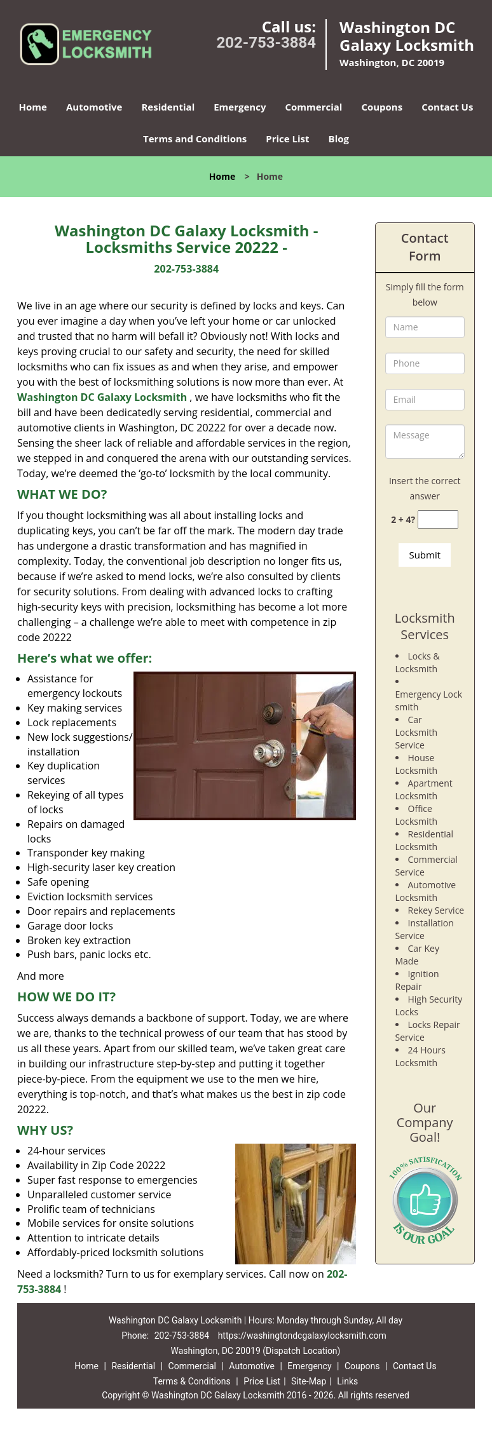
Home (33, 106)
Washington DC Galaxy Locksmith (102, 397)
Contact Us (447, 106)
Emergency (240, 106)
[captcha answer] (438, 519)
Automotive (94, 106)
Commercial (313, 106)
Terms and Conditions (195, 138)
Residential (168, 106)
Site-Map (308, 1381)
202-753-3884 (266, 42)
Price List (287, 138)
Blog (339, 138)
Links (347, 1381)
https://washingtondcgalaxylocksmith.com (302, 1335)
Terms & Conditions (192, 1381)
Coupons (381, 106)
